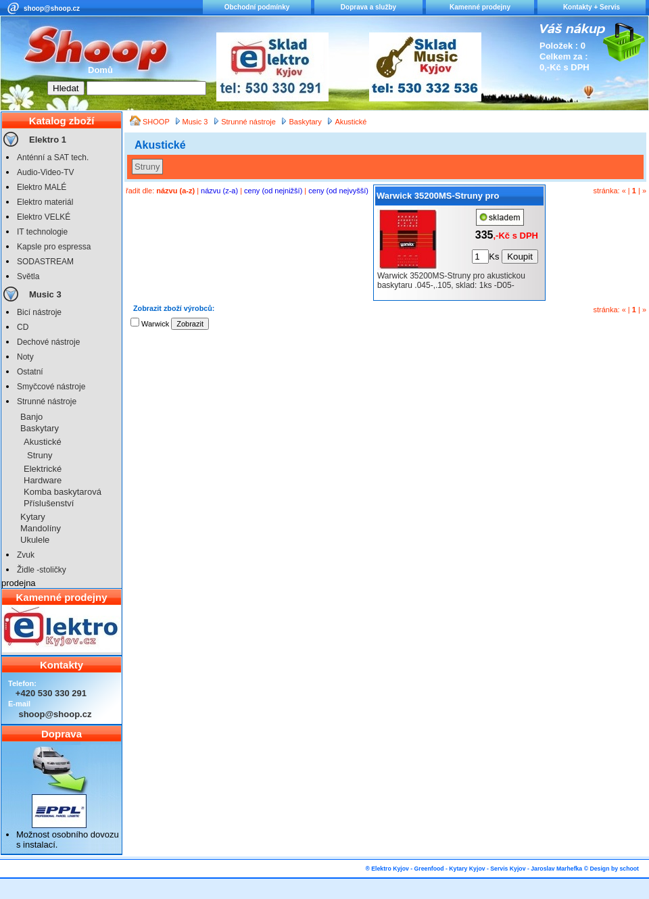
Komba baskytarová (62, 492)
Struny (40, 455)
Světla (28, 276)
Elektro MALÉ (41, 187)
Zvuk (25, 555)
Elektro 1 (47, 140)
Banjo (31, 417)
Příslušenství (49, 503)
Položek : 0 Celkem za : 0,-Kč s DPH (564, 56)
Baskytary (39, 428)
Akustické (43, 442)
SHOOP (157, 122)
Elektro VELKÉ (43, 217)
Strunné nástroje (46, 401)
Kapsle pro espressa (54, 246)
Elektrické (43, 469)
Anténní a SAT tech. (53, 157)
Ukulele (34, 540)
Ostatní (30, 371)
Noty (25, 357)
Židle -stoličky (41, 570)
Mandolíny (40, 528)
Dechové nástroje (48, 342)
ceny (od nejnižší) (273, 191)
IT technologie (42, 232)
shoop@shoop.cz (52, 8)
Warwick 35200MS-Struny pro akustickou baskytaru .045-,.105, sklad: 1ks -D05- (458, 198)
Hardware (43, 480)
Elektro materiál (45, 202)
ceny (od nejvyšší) (338, 191)
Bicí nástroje (39, 312)
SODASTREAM (45, 261)
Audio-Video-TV (45, 172)
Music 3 (45, 294)
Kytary (32, 517)
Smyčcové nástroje (51, 386)
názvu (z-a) (219, 191)
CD (22, 327)
